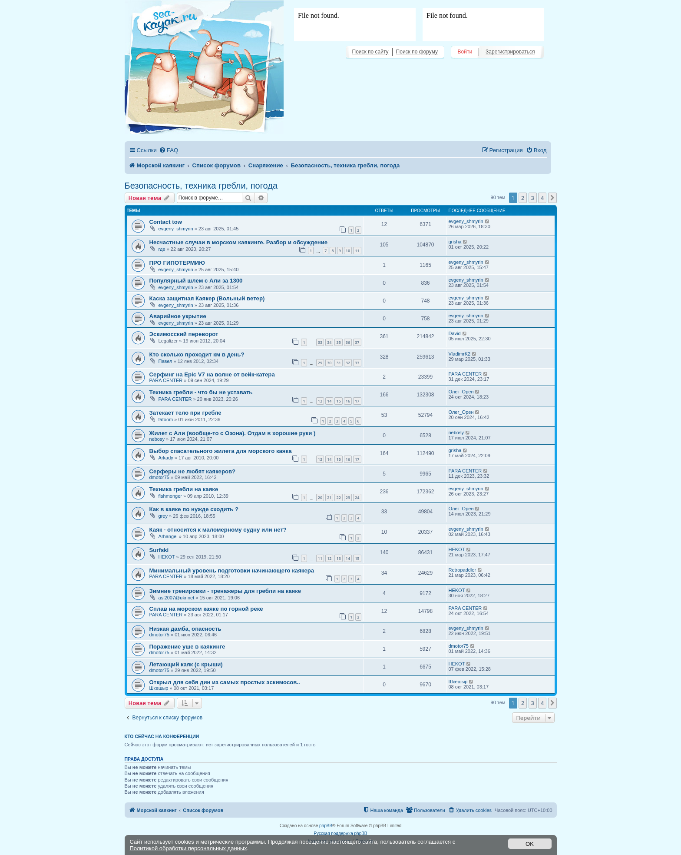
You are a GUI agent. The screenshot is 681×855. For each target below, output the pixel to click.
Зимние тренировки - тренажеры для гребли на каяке (225, 591)
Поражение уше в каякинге (187, 646)
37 (357, 342)
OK (530, 844)
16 (348, 401)
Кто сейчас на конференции (162, 736)
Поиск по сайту (370, 52)
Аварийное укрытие (177, 316)
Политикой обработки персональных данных (188, 848)
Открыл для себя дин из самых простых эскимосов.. (224, 682)
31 (338, 363)
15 (338, 401)
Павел (165, 361)
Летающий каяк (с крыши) (186, 664)
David (455, 333)
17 (357, 401)
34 (329, 342)
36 (348, 342)
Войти (465, 52)
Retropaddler (462, 569)
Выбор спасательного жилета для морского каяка (220, 451)
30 (329, 363)
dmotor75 (159, 477)
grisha (455, 241)
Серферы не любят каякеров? (192, 471)
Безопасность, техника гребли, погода (201, 185)
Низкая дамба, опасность (185, 628)
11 (357, 250)
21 (329, 497)
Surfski (159, 550)
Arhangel (168, 536)
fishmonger (170, 496)
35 (338, 342)
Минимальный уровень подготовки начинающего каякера (231, 570)
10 (348, 250)
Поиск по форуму (417, 52)
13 (320, 401)
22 (338, 497)
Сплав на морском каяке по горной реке (206, 608)
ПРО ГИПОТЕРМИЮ (177, 262)
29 (320, 363)
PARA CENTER (166, 380)
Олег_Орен (461, 391)
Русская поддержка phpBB (340, 833)
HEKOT (167, 556)
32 (348, 363)
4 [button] (542, 198)
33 (320, 342)
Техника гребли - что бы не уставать (201, 392)
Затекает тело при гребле (185, 412)
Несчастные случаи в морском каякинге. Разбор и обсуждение (238, 242)
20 (320, 497)
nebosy (157, 439)
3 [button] (532, 198)
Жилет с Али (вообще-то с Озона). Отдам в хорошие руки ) (232, 433)
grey (163, 516)
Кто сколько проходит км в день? (197, 354)
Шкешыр (159, 688)
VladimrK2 (460, 353)
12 (329, 558)
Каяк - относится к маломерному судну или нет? (218, 529)
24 (357, 497)
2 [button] (522, 198)
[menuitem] (168, 150)
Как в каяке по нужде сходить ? (193, 509)
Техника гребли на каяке (183, 489)
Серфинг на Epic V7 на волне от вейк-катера (212, 374)
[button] (552, 198)
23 (348, 497)
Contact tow (165, 222)
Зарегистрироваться (510, 52)
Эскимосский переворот (183, 334)
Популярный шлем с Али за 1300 (196, 280)
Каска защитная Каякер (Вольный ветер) (207, 298)
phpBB (325, 825)
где (162, 249)
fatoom (166, 419)
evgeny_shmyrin (176, 228)
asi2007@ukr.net (177, 597)
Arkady (166, 457)
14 (329, 401)
